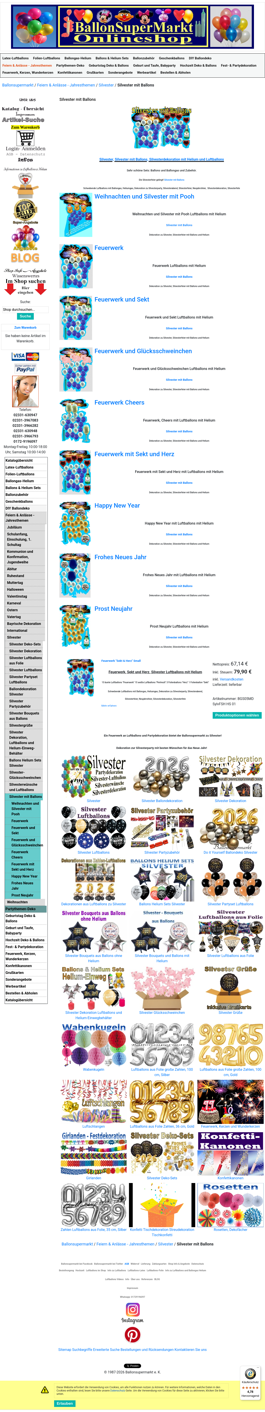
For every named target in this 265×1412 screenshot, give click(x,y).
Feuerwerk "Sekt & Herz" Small (121, 660)
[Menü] (258, 1368)
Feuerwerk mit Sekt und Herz (134, 454)
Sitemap (64, 1350)
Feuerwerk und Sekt (122, 299)
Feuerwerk (109, 247)
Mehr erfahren (109, 705)
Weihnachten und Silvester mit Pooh (144, 196)
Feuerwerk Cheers (119, 402)
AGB (127, 1264)
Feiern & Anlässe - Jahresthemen (66, 85)
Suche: (25, 302)
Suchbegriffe (82, 1350)
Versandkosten (232, 679)
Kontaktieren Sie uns (190, 1350)
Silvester (106, 85)
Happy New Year (117, 505)
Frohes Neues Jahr (120, 557)
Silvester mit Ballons (174, 180)
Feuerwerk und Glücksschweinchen (143, 351)
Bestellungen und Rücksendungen (147, 1350)
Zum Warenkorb (25, 327)
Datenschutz (117, 1390)
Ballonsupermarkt (18, 85)
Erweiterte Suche (106, 1350)
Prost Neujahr (113, 608)
